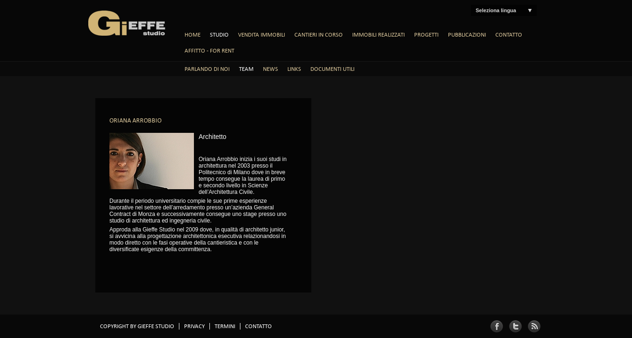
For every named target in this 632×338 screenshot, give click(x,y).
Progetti (426, 34)
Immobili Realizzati (378, 34)
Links (294, 69)
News (270, 69)
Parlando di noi (207, 69)
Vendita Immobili (261, 34)
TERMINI (225, 326)
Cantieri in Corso (318, 34)
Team (246, 69)
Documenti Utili (332, 69)
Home (192, 34)
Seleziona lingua (496, 10)
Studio (219, 34)
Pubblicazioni (467, 34)
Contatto (508, 34)
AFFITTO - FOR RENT (209, 50)
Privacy (194, 326)
